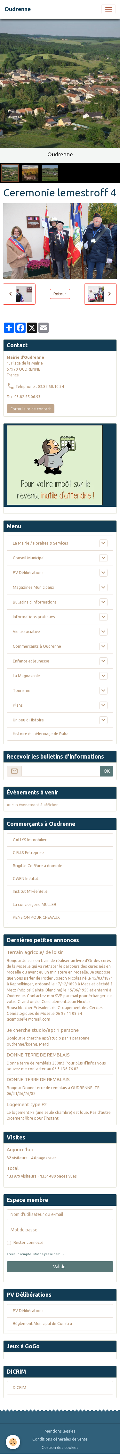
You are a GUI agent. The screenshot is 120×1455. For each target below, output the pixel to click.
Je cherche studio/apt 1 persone (43, 1030)
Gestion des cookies (60, 1447)
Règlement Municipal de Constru (42, 1323)
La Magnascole (26, 676)
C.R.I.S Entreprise (28, 853)
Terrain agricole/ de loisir (35, 952)
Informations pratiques (34, 617)
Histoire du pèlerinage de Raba (40, 734)
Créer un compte (19, 1254)
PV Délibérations (28, 573)
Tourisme (21, 690)
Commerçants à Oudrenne (37, 646)
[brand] (17, 9)
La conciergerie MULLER (34, 904)
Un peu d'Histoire (28, 720)
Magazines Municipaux (33, 587)
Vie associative (26, 631)
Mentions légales (60, 1431)
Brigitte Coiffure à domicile (37, 866)
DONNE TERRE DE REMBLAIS (38, 1054)
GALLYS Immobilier (30, 840)
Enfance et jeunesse (31, 661)
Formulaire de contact (31, 409)
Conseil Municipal (28, 558)
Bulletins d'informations (35, 602)
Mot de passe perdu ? (48, 1254)
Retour (59, 294)
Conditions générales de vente (60, 1439)
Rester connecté (28, 1242)
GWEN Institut (25, 878)
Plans (18, 705)
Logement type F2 (27, 1104)
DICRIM (19, 1387)
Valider (60, 1266)
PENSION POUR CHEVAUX (36, 917)
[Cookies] (13, 1442)
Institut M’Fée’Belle (30, 891)
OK (107, 771)
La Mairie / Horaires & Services (40, 543)
